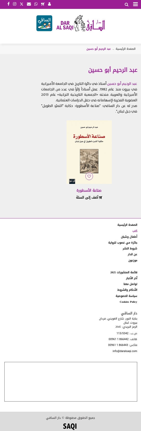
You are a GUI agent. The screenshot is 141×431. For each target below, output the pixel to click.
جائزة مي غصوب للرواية (122, 242)
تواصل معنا (130, 284)
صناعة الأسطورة (88, 190)
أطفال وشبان (129, 237)
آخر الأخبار (131, 278)
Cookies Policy (128, 302)
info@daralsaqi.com (125, 351)
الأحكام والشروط (127, 290)
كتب (134, 231)
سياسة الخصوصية (126, 296)
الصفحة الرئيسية (125, 49)
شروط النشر (130, 248)
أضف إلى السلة (89, 197)
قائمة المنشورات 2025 (123, 272)
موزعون (132, 260)
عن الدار (132, 254)
